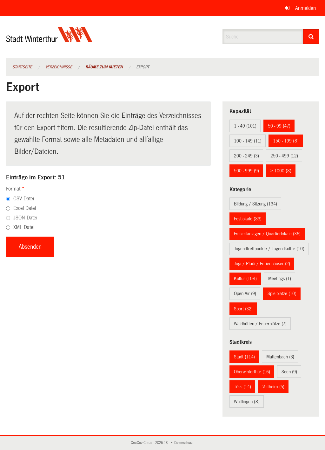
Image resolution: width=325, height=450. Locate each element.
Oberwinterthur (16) (252, 371)
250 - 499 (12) (284, 155)
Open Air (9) (245, 293)
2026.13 (161, 443)
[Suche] (311, 36)
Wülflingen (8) (247, 401)
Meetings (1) (279, 278)
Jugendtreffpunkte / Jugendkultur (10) (269, 248)
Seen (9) (289, 371)
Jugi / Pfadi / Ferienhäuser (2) (262, 263)
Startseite (22, 67)
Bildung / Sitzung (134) (255, 203)
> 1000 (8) (280, 170)
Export (142, 67)
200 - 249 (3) (246, 155)
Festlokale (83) (248, 218)
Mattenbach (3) (280, 356)
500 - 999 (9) (246, 170)
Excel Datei (24, 208)
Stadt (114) (244, 356)
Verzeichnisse (58, 67)
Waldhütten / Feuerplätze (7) (260, 323)
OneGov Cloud (142, 443)
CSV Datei (23, 198)
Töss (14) (242, 386)
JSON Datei (25, 217)
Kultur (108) (245, 278)
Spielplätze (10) (282, 293)
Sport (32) (243, 308)
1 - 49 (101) (245, 125)
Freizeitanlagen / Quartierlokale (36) (267, 233)
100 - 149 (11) (248, 140)
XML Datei (23, 227)
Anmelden (305, 8)
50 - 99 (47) (279, 125)
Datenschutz (184, 443)
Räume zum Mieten (104, 67)
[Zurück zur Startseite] (49, 40)
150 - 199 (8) (286, 140)
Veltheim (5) (273, 386)
